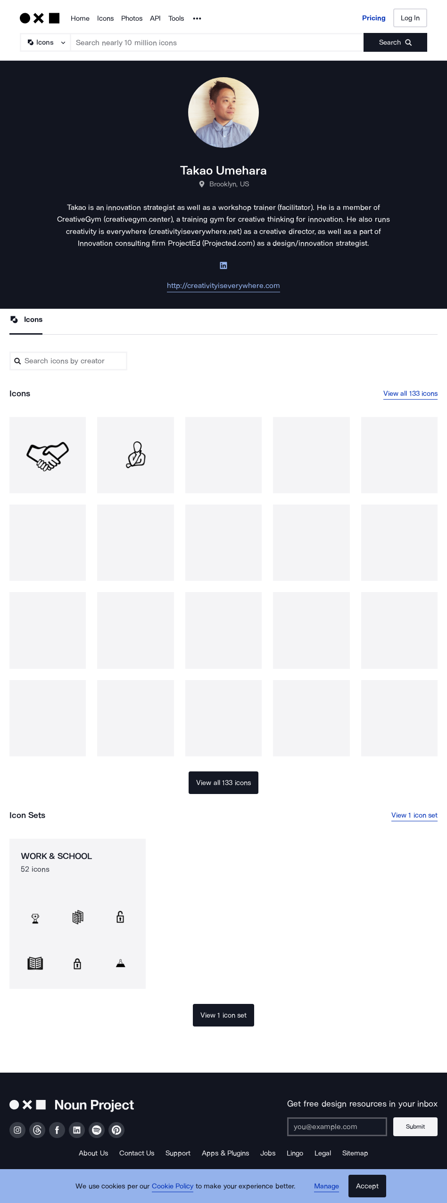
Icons (105, 18)
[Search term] (217, 42)
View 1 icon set (414, 815)
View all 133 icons (410, 393)
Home (80, 18)
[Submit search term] (395, 42)
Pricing (374, 18)
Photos (131, 18)
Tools (176, 18)
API (155, 18)
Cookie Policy (173, 1186)
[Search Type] (45, 42)
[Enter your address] (336, 1126)
